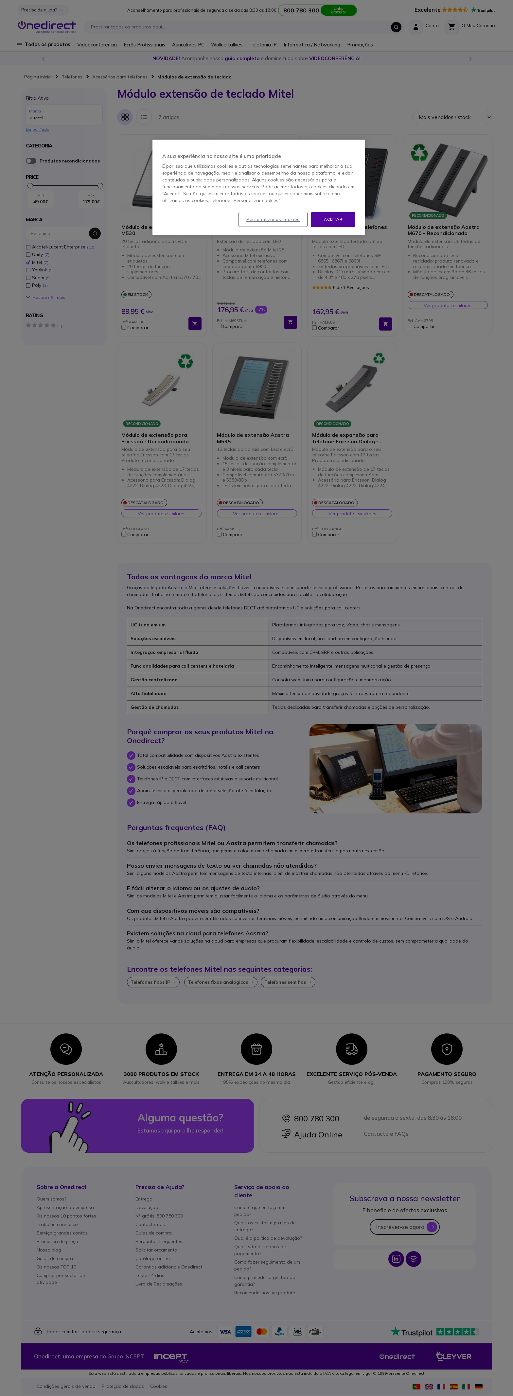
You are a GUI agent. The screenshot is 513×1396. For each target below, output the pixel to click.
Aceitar (333, 219)
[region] (258, 187)
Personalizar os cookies (273, 219)
